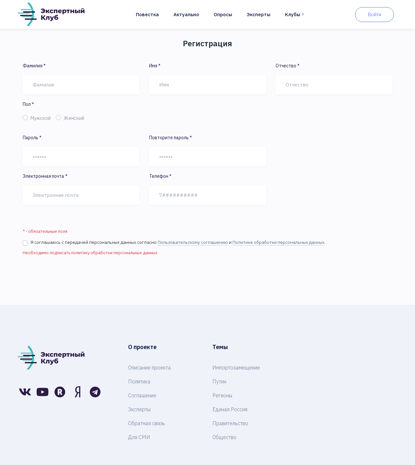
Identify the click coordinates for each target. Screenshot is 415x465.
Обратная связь (146, 423)
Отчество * (288, 66)
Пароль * (32, 138)
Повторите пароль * (170, 138)
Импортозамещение (236, 367)
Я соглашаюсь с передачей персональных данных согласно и (177, 242)
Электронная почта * (45, 176)
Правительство (230, 423)
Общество (224, 437)
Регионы (222, 395)
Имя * (154, 66)
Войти (374, 14)
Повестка (147, 14)
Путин (219, 381)
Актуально (186, 14)
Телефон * (160, 176)
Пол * (28, 104)
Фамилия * (34, 66)
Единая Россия (229, 409)
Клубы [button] (295, 14)
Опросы (223, 14)
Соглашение (142, 395)
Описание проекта (149, 367)
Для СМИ (139, 437)
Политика (139, 381)
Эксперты (258, 14)
